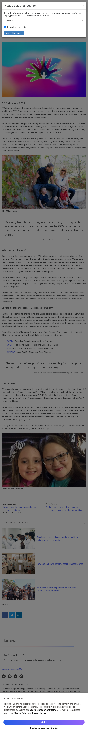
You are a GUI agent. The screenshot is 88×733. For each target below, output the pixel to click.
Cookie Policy (21, 714)
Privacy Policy (39, 714)
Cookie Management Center (43, 711)
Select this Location (14, 33)
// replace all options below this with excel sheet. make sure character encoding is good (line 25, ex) (44, 21)
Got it (44, 723)
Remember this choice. (15, 27)
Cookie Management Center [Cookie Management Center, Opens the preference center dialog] (44, 729)
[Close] (83, 5)
